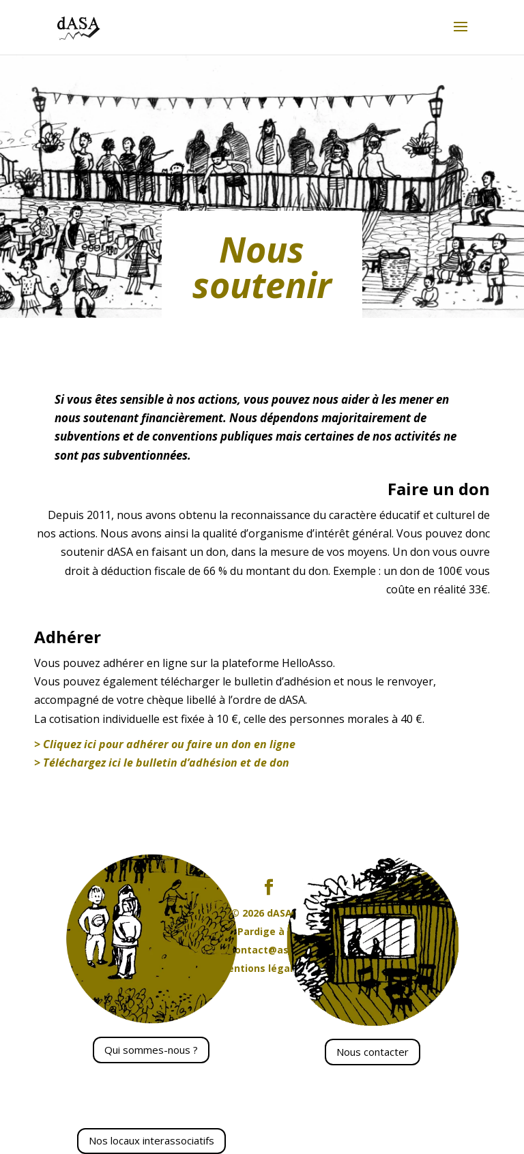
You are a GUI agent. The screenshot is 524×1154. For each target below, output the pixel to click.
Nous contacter (372, 1052)
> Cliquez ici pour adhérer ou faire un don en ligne (164, 744)
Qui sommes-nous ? (151, 1049)
